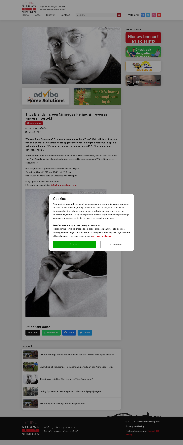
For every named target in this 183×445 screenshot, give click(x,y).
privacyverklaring (101, 236)
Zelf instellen (115, 244)
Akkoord (75, 244)
